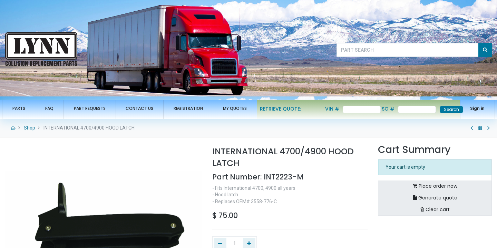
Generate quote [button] (435, 197)
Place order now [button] (435, 186)
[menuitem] (22, 108)
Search (448, 109)
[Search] (485, 50)
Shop (29, 128)
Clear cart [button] (435, 209)
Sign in (474, 108)
